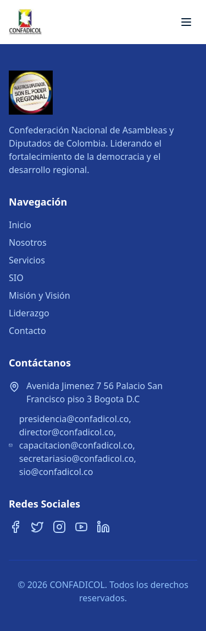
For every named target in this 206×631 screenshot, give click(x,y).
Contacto (27, 331)
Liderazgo (29, 313)
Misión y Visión (39, 295)
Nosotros (28, 242)
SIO (16, 278)
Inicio (20, 225)
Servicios (27, 260)
